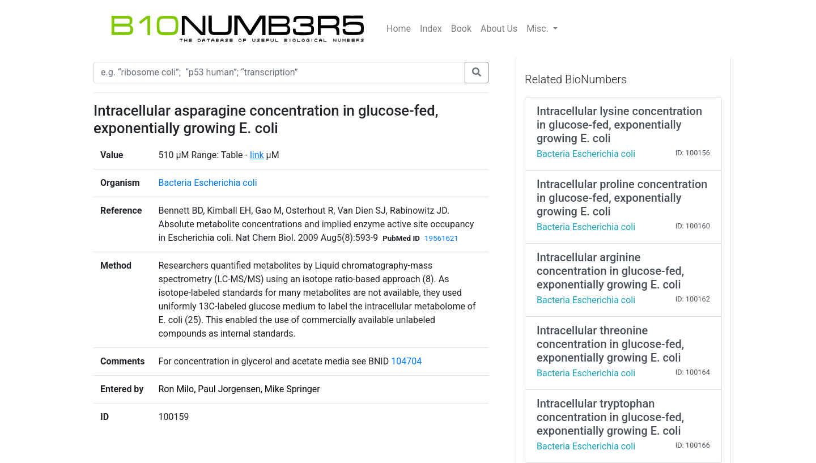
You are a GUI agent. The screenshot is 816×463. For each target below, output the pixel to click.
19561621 (441, 238)
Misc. (538, 28)
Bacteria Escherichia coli (207, 182)
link (257, 155)
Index (431, 28)
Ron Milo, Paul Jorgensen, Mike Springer (239, 389)
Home (398, 28)
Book (461, 28)
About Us (499, 28)
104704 (406, 361)
